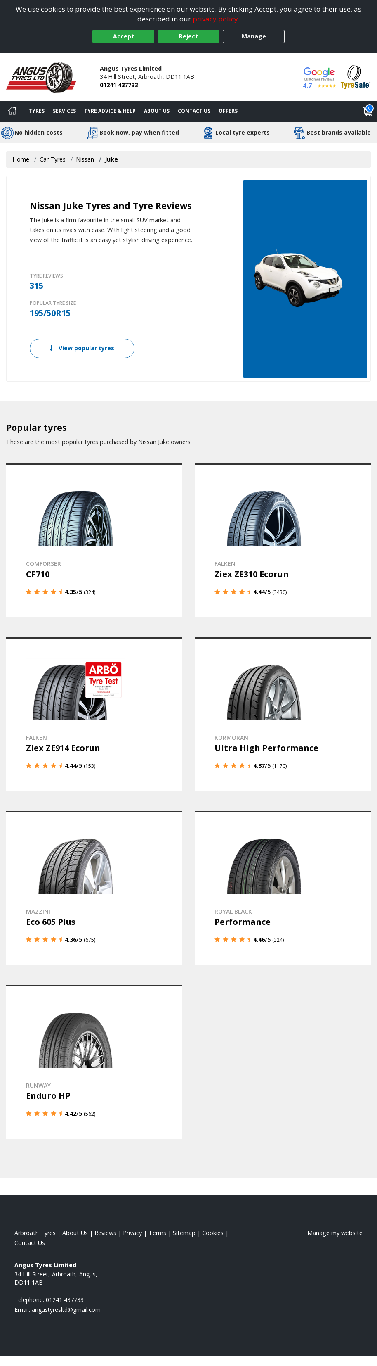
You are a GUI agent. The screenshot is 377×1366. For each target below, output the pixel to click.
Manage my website (335, 1233)
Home (20, 159)
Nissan (85, 159)
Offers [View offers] (228, 110)
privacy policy (215, 19)
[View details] (94, 540)
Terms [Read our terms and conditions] (157, 1233)
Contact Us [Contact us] (194, 110)
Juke (111, 159)
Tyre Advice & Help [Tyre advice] (110, 110)
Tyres (37, 110)
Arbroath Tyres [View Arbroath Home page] (35, 1233)
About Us (157, 110)
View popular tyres (82, 348)
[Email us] (66, 1310)
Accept (123, 36)
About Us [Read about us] (75, 1233)
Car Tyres (53, 159)
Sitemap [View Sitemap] (184, 1233)
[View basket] (368, 111)
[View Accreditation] (355, 76)
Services (64, 110)
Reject (188, 36)
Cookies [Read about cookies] (213, 1233)
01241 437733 (119, 85)
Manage (254, 36)
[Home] (12, 111)
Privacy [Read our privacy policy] (132, 1233)
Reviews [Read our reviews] (105, 1233)
